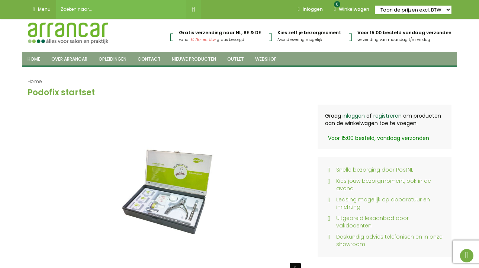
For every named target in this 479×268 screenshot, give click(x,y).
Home (35, 81)
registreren (387, 115)
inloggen (354, 115)
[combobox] (121, 9)
